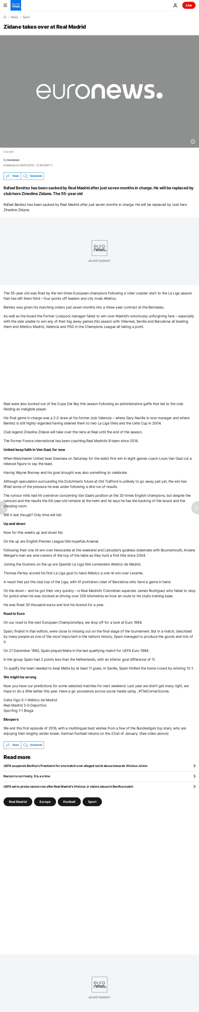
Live (189, 5)
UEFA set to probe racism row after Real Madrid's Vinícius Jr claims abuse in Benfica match (68, 786)
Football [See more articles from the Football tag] (69, 801)
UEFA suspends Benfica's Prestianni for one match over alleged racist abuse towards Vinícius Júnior (76, 766)
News (14, 17)
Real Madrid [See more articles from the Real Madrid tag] (18, 801)
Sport (26, 17)
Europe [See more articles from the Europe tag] (45, 801)
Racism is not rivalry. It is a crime (27, 776)
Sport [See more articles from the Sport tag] (92, 801)
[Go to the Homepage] (16, 5)
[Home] (5, 17)
